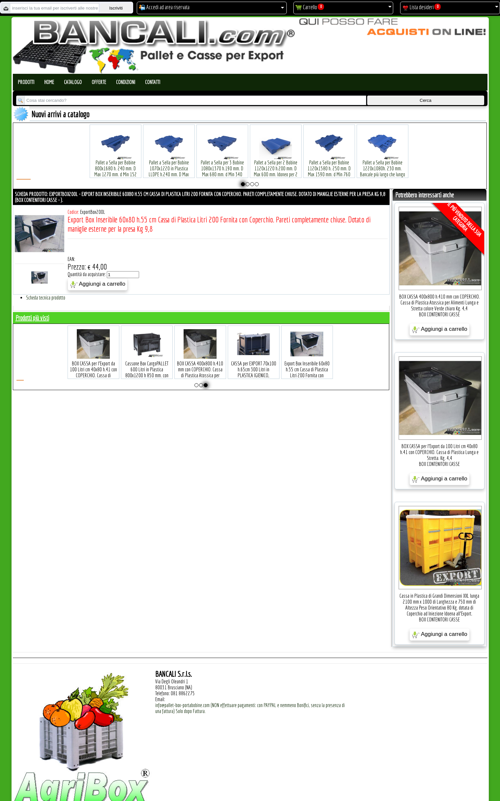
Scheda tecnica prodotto (45, 297)
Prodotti (26, 82)
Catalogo (73, 82)
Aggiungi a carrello (98, 284)
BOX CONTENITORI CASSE (439, 314)
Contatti (152, 82)
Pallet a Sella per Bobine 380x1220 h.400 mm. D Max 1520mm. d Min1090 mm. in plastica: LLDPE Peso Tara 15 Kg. (435, 164)
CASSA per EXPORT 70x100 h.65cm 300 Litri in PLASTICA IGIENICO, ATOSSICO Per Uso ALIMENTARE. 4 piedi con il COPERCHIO (301, 368)
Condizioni (125, 82)
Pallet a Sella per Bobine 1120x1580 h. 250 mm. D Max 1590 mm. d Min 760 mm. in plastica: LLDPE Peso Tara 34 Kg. (329, 164)
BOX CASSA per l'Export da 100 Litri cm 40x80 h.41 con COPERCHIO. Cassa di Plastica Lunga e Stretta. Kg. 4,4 (141, 365)
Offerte (99, 82)
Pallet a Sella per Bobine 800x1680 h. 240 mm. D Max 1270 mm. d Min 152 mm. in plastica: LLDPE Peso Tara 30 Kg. (115, 164)
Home (49, 82)
